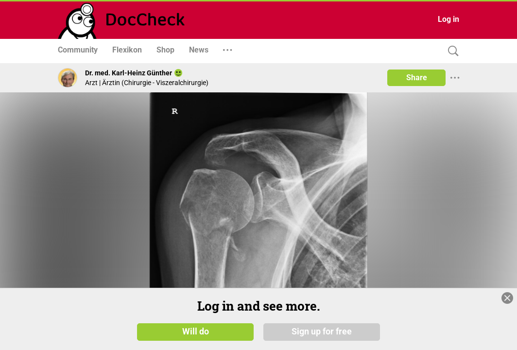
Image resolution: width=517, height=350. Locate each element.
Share (416, 77)
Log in (448, 19)
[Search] (451, 51)
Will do (195, 335)
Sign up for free (322, 335)
